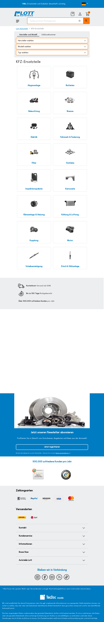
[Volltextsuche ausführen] (86, 20)
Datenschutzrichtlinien (62, 453)
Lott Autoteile (22, 29)
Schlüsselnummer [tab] (49, 35)
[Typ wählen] (52, 52)
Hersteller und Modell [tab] (28, 35)
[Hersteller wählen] (52, 40)
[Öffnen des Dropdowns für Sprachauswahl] (78, 3)
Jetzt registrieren (52, 447)
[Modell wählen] (52, 46)
